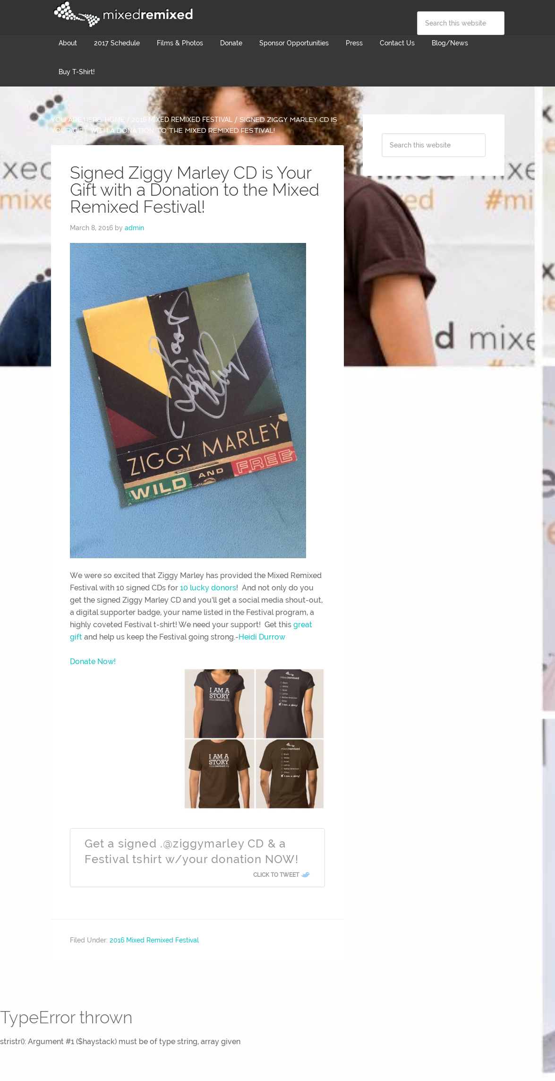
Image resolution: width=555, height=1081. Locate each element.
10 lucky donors (208, 587)
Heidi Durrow (262, 636)
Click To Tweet (276, 875)
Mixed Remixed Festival (122, 14)
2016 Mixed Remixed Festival (154, 940)
